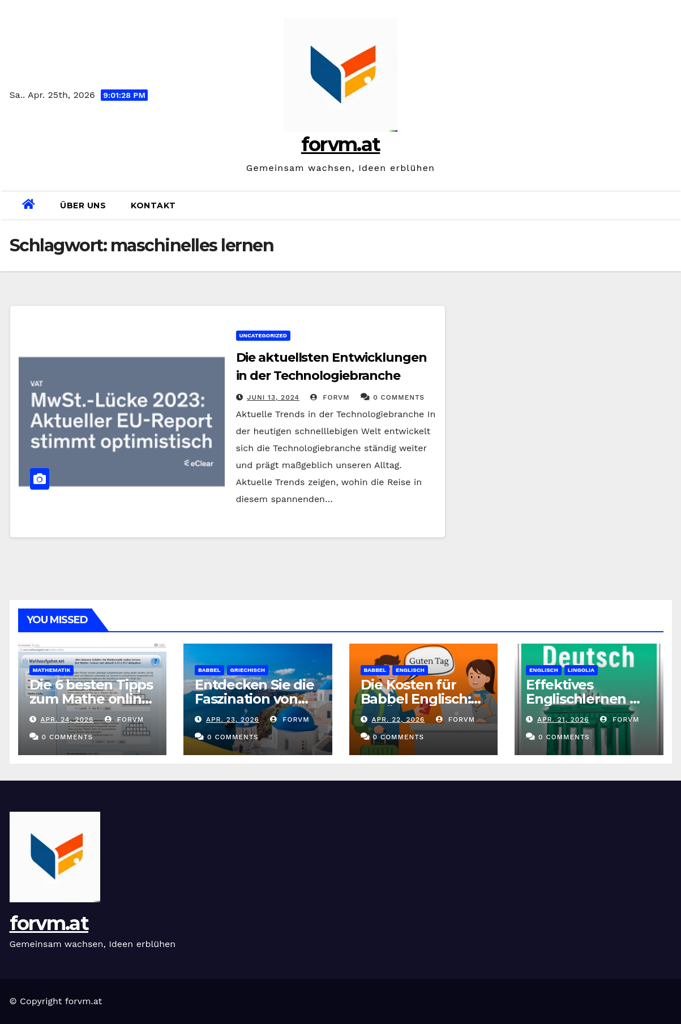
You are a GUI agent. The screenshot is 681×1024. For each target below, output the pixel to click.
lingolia (581, 670)
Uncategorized (263, 335)
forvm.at (340, 144)
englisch (410, 670)
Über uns (83, 205)
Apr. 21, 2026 (563, 719)
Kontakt (153, 205)
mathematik (52, 670)
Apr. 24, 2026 (66, 719)
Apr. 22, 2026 (398, 719)
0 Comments (399, 397)
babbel (209, 670)
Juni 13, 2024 (273, 397)
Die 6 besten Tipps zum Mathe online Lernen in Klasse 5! (91, 698)
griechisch (247, 670)
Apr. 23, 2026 (232, 719)
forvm (329, 397)
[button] (667, 205)
